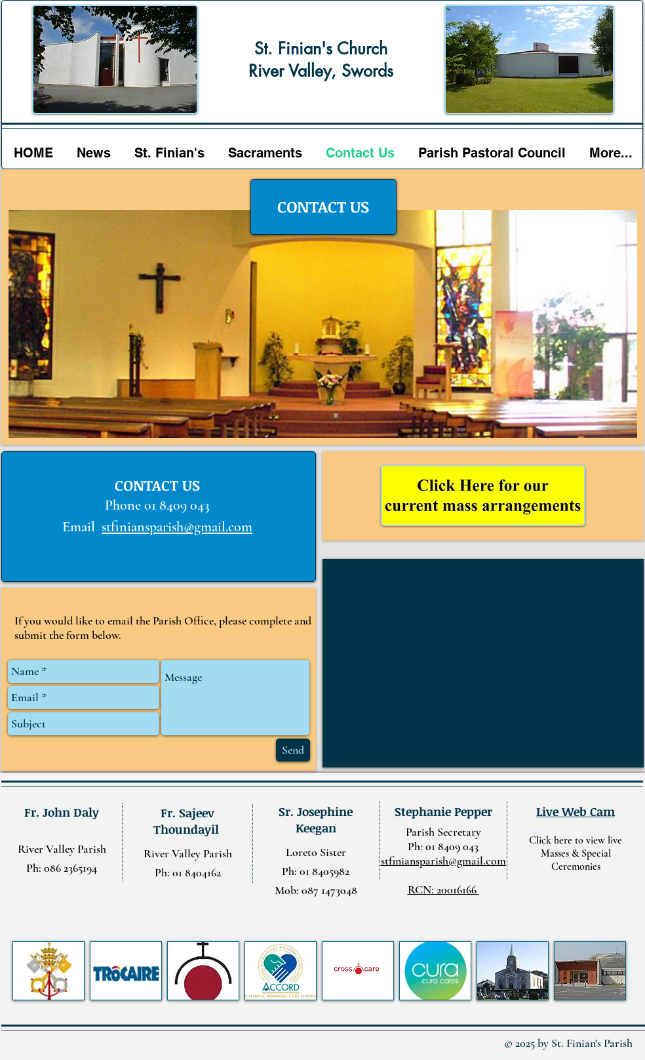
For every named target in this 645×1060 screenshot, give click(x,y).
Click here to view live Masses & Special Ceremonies (575, 853)
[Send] (293, 750)
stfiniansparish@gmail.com (177, 526)
